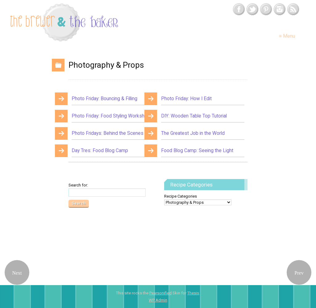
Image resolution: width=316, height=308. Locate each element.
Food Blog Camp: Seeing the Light (197, 150)
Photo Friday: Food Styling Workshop (111, 116)
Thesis (193, 293)
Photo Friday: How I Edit (186, 98)
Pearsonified (160, 293)
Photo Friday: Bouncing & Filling (104, 98)
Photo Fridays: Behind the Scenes (107, 133)
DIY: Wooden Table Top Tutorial (194, 116)
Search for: (78, 185)
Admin (158, 300)
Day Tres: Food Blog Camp (100, 150)
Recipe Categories (180, 196)
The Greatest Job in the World (193, 133)
